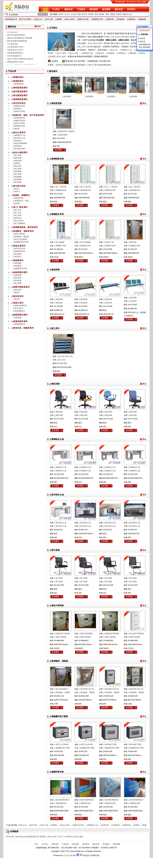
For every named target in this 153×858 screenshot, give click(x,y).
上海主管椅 (17, 169)
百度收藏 (65, 65)
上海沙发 (16, 299)
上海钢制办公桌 (125, 50)
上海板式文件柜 (19, 111)
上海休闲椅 (17, 179)
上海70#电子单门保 (86, 689)
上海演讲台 (17, 257)
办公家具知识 (12, 46)
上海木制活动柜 (19, 149)
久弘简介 (56, 9)
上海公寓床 (17, 283)
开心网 (94, 65)
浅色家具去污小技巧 (15, 52)
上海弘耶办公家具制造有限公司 (26, 837)
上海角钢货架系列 (19, 99)
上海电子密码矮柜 (85, 634)
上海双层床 (17, 278)
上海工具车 (17, 213)
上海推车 (16, 292)
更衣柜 (84, 14)
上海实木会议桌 (19, 248)
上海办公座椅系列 (19, 152)
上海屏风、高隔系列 (20, 195)
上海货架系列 (17, 81)
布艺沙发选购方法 (14, 58)
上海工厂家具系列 (19, 207)
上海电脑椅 (17, 177)
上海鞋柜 (16, 129)
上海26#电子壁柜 (134, 744)
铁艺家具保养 (12, 34)
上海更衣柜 (99, 53)
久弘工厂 (60, 837)
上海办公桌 (113, 50)
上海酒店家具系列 (19, 321)
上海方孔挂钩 (18, 221)
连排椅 (91, 14)
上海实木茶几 (18, 308)
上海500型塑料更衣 (135, 800)
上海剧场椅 (17, 263)
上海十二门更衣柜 (110, 187)
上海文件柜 (32, 825)
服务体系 (119, 9)
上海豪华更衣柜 (19, 121)
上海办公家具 (120, 37)
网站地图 (121, 2)
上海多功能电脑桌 (20, 143)
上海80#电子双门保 (135, 689)
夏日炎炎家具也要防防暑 (17, 43)
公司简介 (45, 844)
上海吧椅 (16, 163)
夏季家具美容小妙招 (15, 64)
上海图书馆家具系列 (20, 287)
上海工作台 (17, 210)
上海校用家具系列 (19, 272)
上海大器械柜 (59, 242)
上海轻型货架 (62, 135)
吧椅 (79, 14)
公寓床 (50, 56)
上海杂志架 (17, 290)
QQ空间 (58, 65)
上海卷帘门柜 (108, 242)
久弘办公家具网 (69, 855)
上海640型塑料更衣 (86, 800)
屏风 (96, 14)
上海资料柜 (17, 109)
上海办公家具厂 (97, 43)
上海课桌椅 (17, 280)
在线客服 (141, 38)
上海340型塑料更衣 (111, 800)
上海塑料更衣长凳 (20, 268)
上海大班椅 (17, 155)
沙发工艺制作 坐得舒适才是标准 (20, 61)
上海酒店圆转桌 (19, 324)
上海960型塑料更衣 (61, 800)
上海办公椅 (43, 825)
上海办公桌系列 (18, 132)
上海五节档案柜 (84, 242)
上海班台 (16, 191)
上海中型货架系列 (19, 91)
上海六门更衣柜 (84, 187)
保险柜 (112, 14)
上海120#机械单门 (61, 689)
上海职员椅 (17, 158)
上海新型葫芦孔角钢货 (66, 131)
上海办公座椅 (73, 53)
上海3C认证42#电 (85, 744)
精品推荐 (93, 9)
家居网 (42, 837)
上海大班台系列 (18, 186)
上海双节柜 (132, 242)
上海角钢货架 (18, 84)
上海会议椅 (17, 166)
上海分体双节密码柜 (136, 634)
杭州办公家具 (77, 837)
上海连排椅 (17, 266)
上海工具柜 (17, 215)
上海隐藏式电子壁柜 (21, 242)
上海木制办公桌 (19, 138)
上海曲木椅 (17, 161)
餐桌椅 (101, 14)
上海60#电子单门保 (111, 689)
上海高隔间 (69, 96)
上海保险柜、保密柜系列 (22, 231)
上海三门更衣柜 (134, 187)
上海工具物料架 (19, 223)
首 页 (45, 9)
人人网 (88, 65)
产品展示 (81, 9)
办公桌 (67, 14)
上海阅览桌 (17, 141)
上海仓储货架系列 (19, 95)
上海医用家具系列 (19, 315)
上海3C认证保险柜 (20, 239)
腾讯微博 (81, 65)
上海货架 (141, 53)
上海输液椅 (17, 317)
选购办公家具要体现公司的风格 (19, 40)
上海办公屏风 (60, 53)
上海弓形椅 (17, 174)
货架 (107, 14)
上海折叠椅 (17, 171)
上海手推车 (17, 218)
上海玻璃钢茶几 (19, 311)
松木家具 (68, 837)
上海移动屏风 (18, 198)
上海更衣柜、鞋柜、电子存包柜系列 (27, 115)
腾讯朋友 (107, 65)
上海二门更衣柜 (60, 187)
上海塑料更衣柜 (19, 118)
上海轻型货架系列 (19, 88)
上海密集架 (120, 53)
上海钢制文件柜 (87, 53)
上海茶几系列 (17, 303)
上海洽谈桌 (17, 254)
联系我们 (131, 9)
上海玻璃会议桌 (19, 251)
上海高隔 (16, 203)
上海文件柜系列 (18, 103)
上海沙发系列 (17, 296)
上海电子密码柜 (19, 234)
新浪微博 (73, 65)
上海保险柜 (110, 53)
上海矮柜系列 (17, 77)
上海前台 (16, 189)
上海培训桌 (17, 146)
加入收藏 (142, 2)
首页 (36, 844)
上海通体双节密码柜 (111, 634)
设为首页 (132, 2)
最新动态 (68, 9)
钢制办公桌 (127, 14)
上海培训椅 (17, 182)
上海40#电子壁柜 (110, 744)
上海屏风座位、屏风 (21, 201)
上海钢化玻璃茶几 (20, 306)
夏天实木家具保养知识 (16, 37)
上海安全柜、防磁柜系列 (22, 328)
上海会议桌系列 (18, 246)
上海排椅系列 (17, 260)
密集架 (119, 14)
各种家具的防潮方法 (15, 55)
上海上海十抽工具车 (65, 356)
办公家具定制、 (124, 43)
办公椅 (73, 14)
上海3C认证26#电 (61, 744)
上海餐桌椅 (131, 53)
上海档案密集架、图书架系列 (24, 227)
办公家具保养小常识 (15, 49)
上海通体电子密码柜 (62, 634)
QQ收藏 (100, 65)
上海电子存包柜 (19, 123)
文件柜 (61, 14)
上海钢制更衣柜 (19, 126)
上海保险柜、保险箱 (21, 236)
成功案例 (106, 9)
